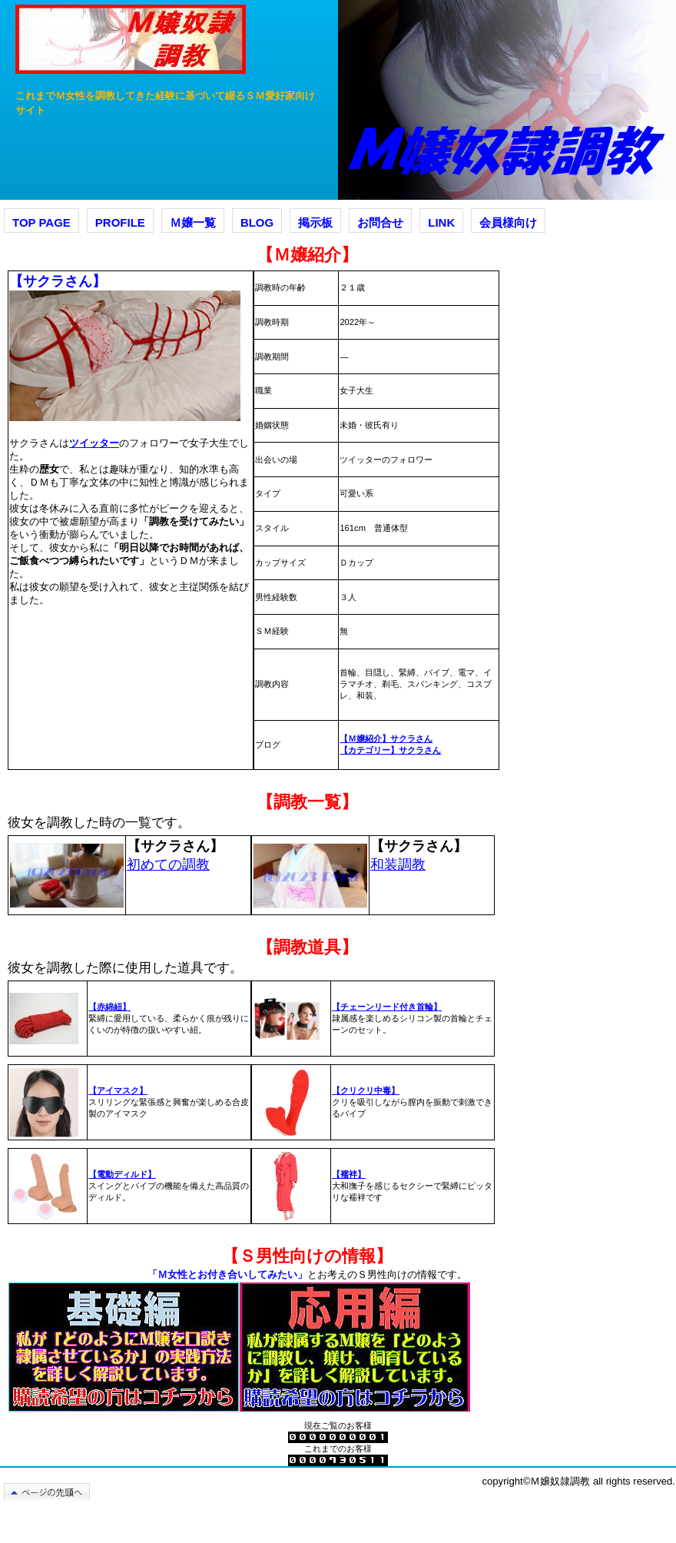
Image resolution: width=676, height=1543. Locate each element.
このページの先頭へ (53, 1492)
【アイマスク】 (117, 1090)
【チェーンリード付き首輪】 (387, 1006)
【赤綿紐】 (109, 1006)
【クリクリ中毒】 (365, 1090)
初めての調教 (168, 864)
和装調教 (398, 864)
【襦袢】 (349, 1174)
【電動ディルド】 (122, 1174)
